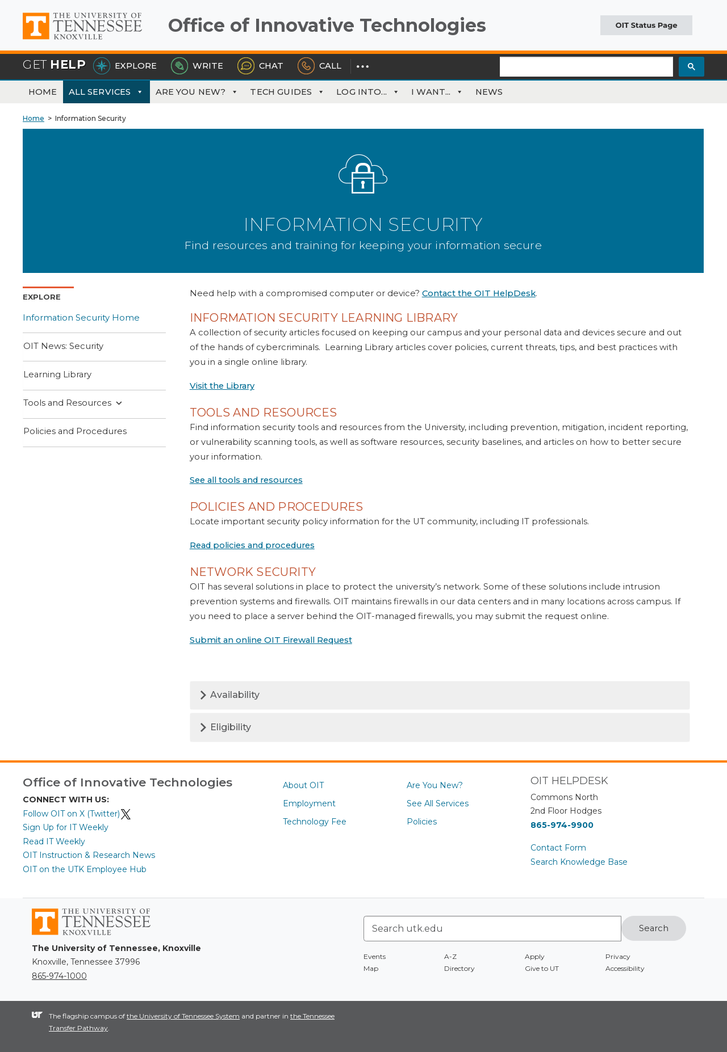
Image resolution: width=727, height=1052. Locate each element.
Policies (422, 822)
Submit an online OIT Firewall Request (271, 640)
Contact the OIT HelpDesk (479, 293)
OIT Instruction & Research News (89, 855)
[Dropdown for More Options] (363, 66)
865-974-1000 (59, 976)
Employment (309, 803)
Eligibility (225, 727)
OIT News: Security (63, 346)
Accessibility (625, 968)
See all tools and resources (246, 480)
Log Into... (368, 92)
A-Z (450, 956)
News (489, 92)
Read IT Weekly (54, 841)
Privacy (617, 956)
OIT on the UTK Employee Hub (85, 869)
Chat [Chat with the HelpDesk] (260, 66)
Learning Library (57, 374)
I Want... (437, 92)
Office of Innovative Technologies (327, 25)
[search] (586, 67)
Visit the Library (222, 386)
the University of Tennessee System (183, 1016)
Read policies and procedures (252, 545)
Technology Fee (314, 822)
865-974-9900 (562, 825)
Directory (459, 968)
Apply (535, 956)
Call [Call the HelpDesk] (319, 66)
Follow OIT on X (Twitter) (77, 814)
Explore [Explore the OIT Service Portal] (125, 66)
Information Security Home (81, 318)
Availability (229, 694)
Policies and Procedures (75, 431)
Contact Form (558, 848)
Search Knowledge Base (579, 862)
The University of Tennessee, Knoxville (91, 40)
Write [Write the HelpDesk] (197, 66)
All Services (106, 92)
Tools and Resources (73, 403)
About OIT (303, 785)
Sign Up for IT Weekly (65, 827)
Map (371, 968)
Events (375, 956)
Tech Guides (287, 92)
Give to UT (542, 968)
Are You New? (197, 92)
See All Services (438, 803)
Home (42, 92)
